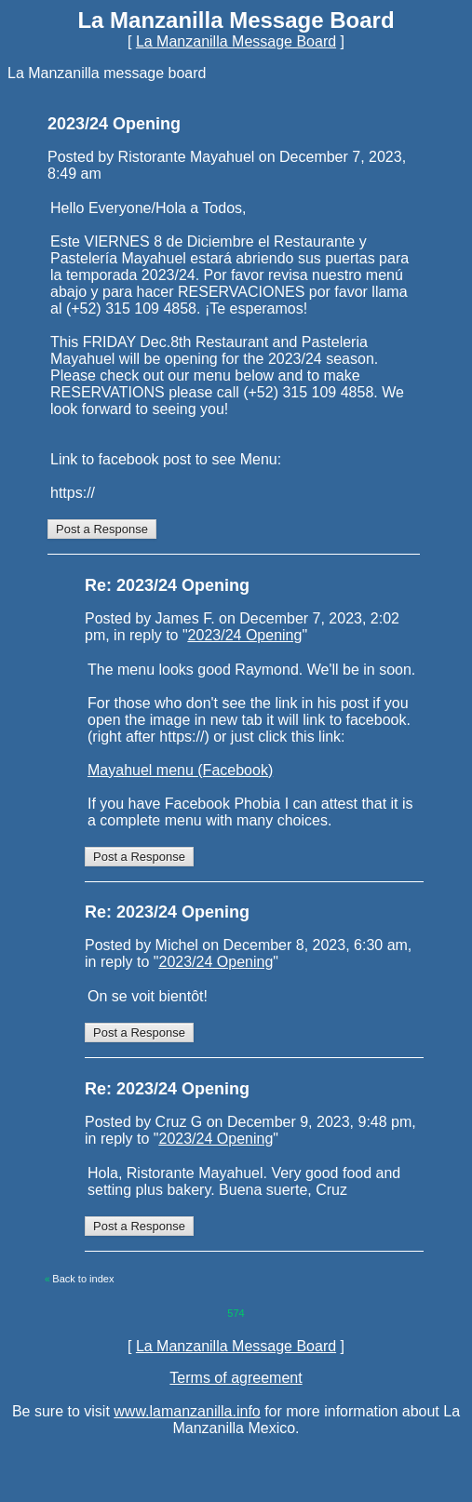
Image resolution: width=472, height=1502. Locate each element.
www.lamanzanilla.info (187, 1411)
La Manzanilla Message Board (236, 41)
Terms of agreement (235, 1378)
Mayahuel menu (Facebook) (180, 770)
